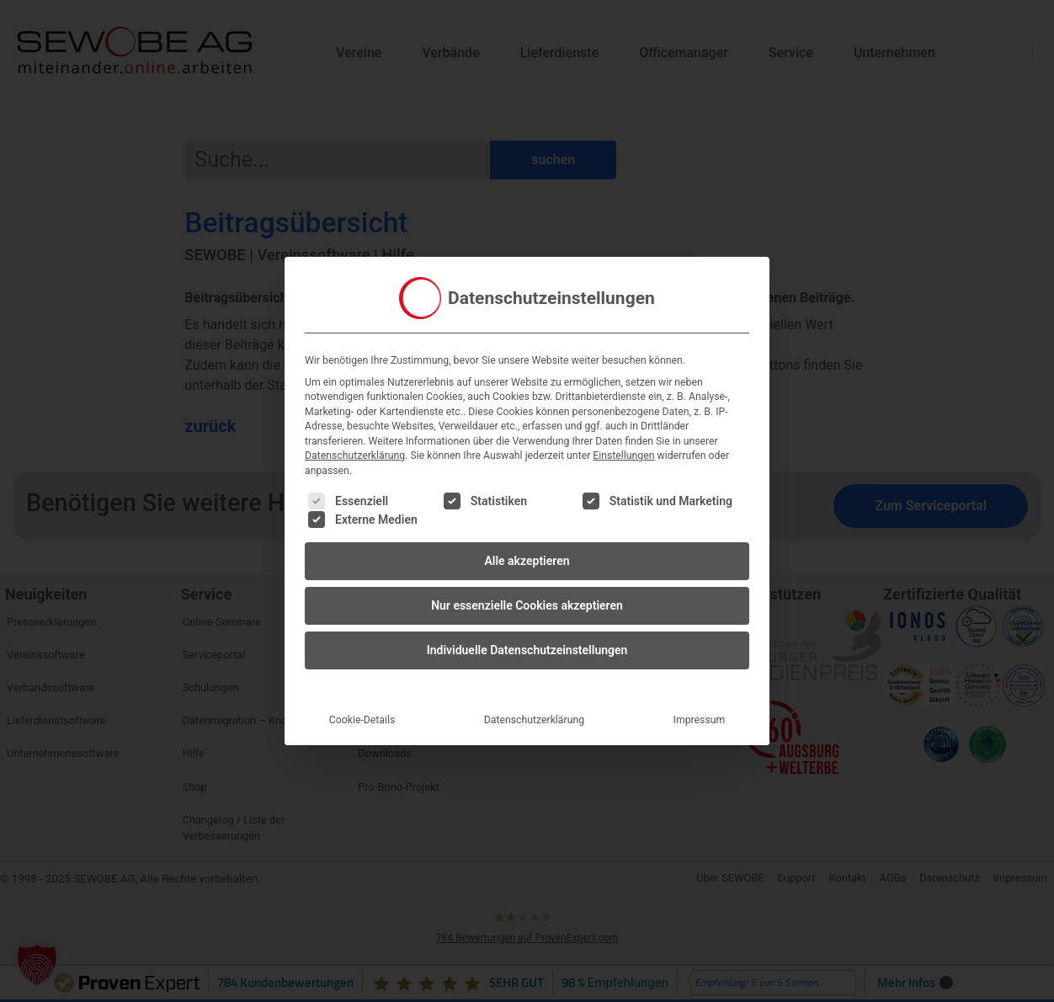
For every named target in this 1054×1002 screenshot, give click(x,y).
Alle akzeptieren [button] (526, 549)
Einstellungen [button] (623, 444)
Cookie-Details (362, 708)
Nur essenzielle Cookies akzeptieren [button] (527, 593)
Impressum (699, 708)
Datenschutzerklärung (355, 444)
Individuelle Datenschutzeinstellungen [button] (527, 638)
